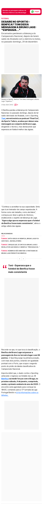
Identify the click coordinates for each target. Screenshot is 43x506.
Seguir (35, 11)
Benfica (5, 378)
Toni (3, 118)
